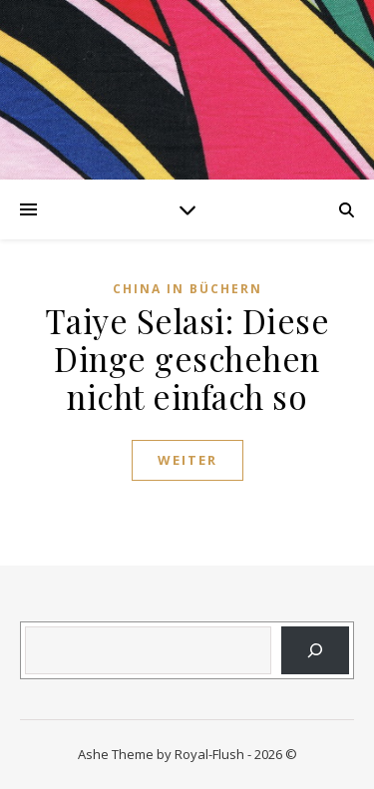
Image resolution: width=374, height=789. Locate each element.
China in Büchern (187, 288)
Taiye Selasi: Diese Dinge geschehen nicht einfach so (187, 358)
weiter (187, 460)
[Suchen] (315, 650)
